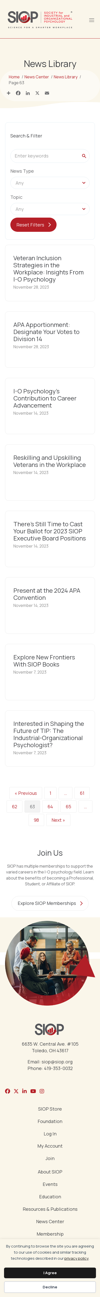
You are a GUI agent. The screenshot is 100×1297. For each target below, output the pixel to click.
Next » (58, 820)
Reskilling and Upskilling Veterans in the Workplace (49, 461)
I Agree (50, 1272)
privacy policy (76, 1258)
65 (68, 806)
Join (50, 1158)
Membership (50, 1234)
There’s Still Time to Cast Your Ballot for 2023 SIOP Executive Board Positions (49, 531)
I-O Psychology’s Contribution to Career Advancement (45, 398)
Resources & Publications (50, 1209)
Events (50, 1184)
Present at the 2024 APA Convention (46, 594)
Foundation (50, 1121)
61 (82, 793)
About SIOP (50, 1172)
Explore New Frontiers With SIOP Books (44, 660)
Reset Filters (30, 225)
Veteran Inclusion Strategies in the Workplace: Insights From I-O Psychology (48, 268)
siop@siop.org (57, 1062)
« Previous (26, 793)
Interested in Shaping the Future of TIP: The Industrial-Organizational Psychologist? (48, 734)
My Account (50, 1146)
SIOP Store (50, 1109)
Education (50, 1197)
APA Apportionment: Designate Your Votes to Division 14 (46, 331)
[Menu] (91, 19)
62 (14, 806)
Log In (50, 1134)
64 (50, 806)
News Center (50, 1221)
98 (36, 820)
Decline (50, 1287)
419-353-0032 (58, 1068)
